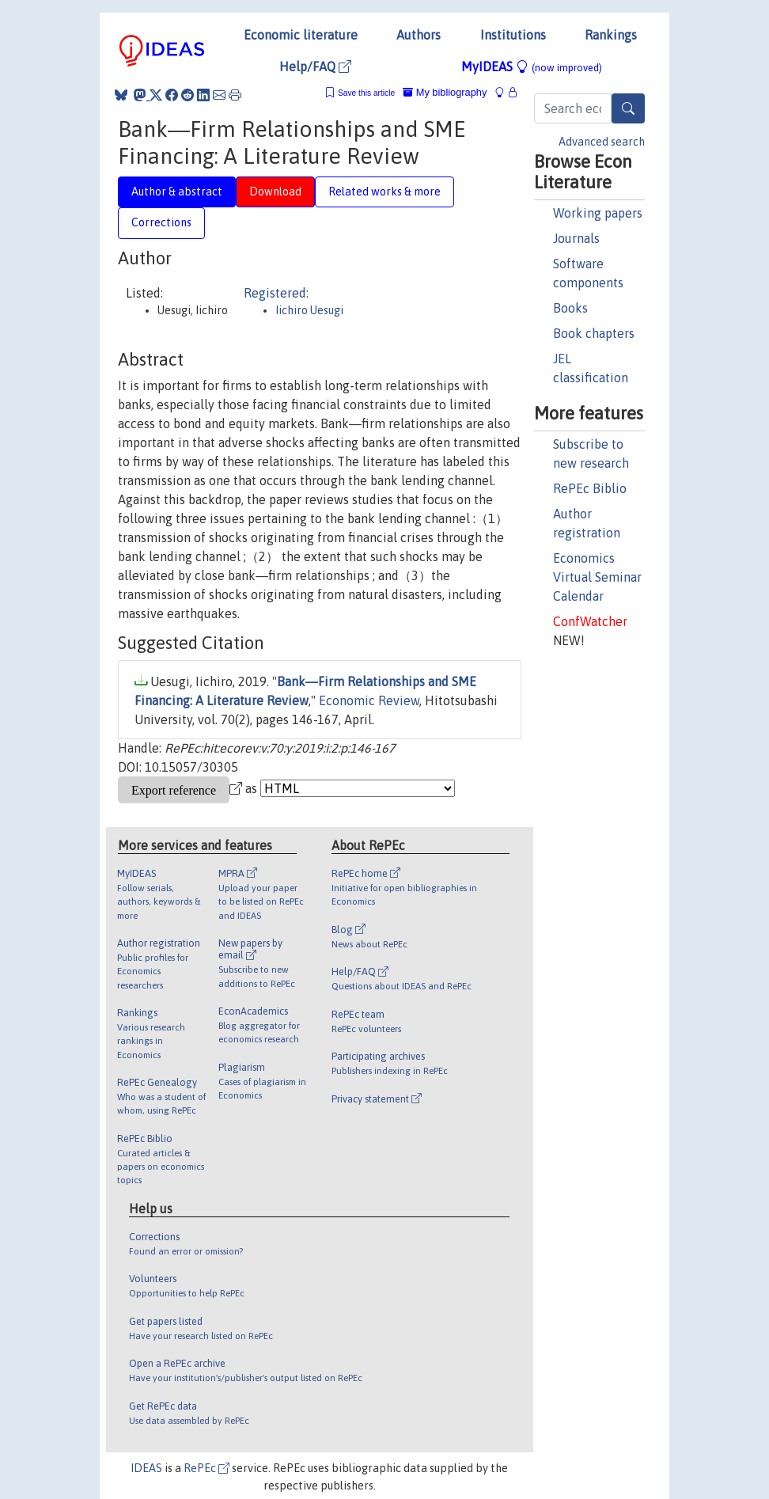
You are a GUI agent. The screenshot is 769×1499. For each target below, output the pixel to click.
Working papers (597, 213)
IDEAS (146, 1468)
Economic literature (301, 35)
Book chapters (594, 333)
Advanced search (602, 141)
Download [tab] (275, 191)
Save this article (366, 93)
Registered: (276, 293)
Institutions (513, 35)
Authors (418, 35)
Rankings (611, 35)
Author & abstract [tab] (176, 191)
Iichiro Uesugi (309, 310)
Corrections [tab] (161, 222)
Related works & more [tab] (384, 191)
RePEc (206, 1468)
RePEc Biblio (590, 488)
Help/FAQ (315, 66)
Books (570, 308)
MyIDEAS (531, 66)
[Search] (628, 108)
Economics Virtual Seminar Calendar (597, 577)
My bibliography (445, 92)
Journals (576, 238)
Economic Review (369, 700)
